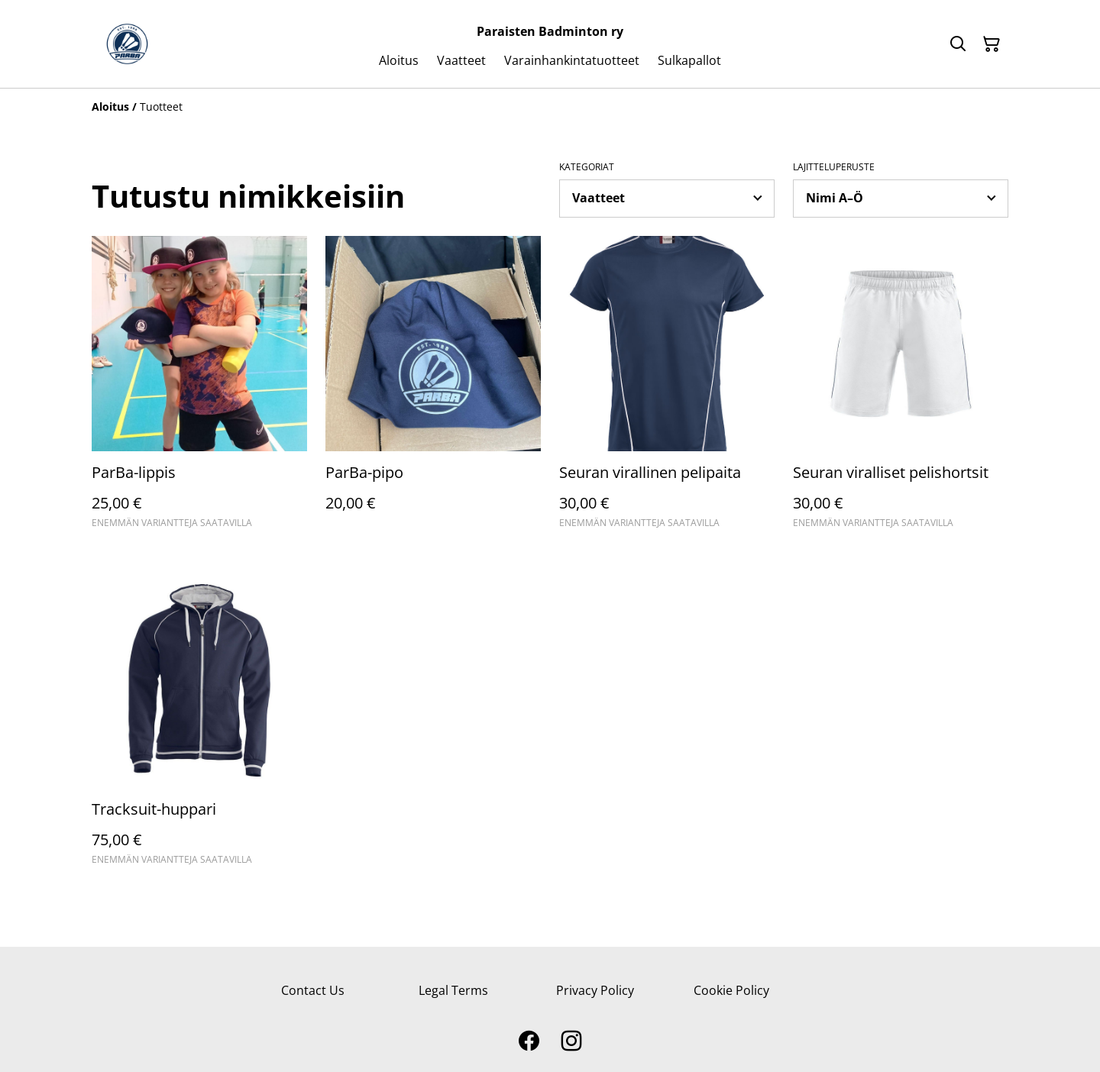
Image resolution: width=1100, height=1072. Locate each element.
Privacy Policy (595, 990)
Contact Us (313, 990)
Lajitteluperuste (834, 167)
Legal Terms (453, 990)
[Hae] (958, 44)
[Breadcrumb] (550, 107)
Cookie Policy (731, 990)
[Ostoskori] (991, 44)
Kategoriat (586, 167)
